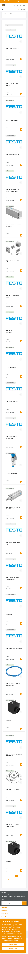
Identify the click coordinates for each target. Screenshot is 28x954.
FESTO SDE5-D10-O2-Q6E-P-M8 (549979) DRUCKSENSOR (12, 155)
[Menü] (2, 9)
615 (16, 876)
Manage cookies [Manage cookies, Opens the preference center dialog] (13, 948)
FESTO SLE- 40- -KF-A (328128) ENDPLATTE (12, 49)
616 (19, 876)
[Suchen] (14, 5)
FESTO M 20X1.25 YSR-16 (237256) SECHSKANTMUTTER (13, 578)
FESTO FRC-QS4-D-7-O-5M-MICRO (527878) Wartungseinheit (13, 472)
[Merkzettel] (17, 5)
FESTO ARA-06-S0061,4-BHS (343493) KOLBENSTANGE (14, 755)
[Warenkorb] (24, 5)
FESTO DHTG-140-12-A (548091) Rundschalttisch (13, 790)
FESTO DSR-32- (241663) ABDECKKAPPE (11, 331)
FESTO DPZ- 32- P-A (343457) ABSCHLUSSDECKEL (12, 825)
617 (6, 879)
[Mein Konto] (21, 5)
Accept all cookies (13, 944)
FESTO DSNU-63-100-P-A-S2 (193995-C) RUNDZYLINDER (14, 649)
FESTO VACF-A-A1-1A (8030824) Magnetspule (13, 719)
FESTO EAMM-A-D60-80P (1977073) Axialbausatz (13, 261)
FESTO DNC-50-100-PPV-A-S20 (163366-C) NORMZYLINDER (12, 120)
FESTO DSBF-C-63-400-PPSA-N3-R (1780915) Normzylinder (13, 508)
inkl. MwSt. (22, 9)
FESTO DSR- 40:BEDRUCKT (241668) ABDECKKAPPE (13, 614)
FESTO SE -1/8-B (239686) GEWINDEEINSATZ (11, 437)
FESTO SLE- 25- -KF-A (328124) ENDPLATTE (12, 84)
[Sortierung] (14, 25)
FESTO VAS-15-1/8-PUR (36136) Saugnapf (13, 543)
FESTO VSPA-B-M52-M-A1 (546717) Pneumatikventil (13, 225)
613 (10, 876)
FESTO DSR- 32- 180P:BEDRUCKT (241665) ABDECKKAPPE (13, 367)
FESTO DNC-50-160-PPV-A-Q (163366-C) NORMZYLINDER (12, 402)
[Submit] (25, 903)
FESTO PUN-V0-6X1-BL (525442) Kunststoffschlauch (13, 684)
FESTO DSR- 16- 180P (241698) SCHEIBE (12, 296)
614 (13, 876)
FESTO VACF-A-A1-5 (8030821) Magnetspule (12, 861)
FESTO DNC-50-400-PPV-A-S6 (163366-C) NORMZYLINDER (12, 190)
